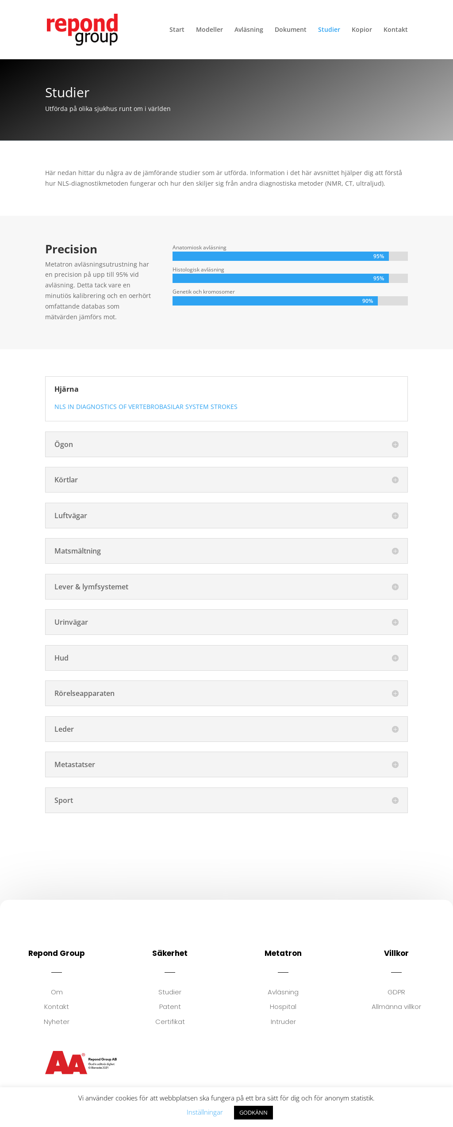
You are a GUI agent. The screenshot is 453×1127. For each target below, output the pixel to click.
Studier (329, 30)
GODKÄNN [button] (253, 1112)
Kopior (362, 30)
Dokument (291, 30)
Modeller (209, 30)
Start (176, 30)
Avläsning (248, 30)
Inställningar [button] (205, 1112)
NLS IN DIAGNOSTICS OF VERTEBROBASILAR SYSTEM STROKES (146, 406)
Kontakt (396, 30)
